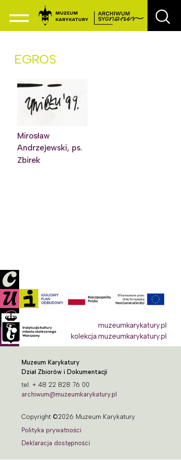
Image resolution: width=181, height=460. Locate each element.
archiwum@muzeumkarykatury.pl (69, 394)
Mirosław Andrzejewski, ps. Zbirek (49, 148)
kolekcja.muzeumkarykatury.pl (119, 336)
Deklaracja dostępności (56, 443)
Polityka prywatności (51, 430)
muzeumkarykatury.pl (132, 325)
